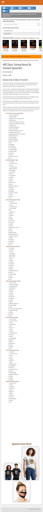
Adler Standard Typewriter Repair (12, 317)
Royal (11, 60)
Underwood (15, 60)
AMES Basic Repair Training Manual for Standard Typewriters (20, 56)
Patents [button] (5, 11)
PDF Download (5, 51)
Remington (20, 60)
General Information (6, 60)
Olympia (36, 60)
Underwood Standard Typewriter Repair (13, 199)
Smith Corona (25, 60)
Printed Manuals (17, 38)
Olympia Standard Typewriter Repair (12, 381)
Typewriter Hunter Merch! (21, 444)
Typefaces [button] (31, 8)
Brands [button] (5, 8)
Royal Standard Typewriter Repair (12, 160)
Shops (38, 38)
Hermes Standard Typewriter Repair (12, 350)
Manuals (7, 56)
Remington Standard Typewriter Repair (13, 246)
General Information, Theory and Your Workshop (14, 113)
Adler (30, 60)
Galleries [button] (22, 8)
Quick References (32, 38)
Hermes (32, 60)
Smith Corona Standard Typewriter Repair (13, 281)
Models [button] (13, 8)
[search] (21, 30)
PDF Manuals (24, 38)
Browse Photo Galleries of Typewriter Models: (11, 28)
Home (4, 56)
